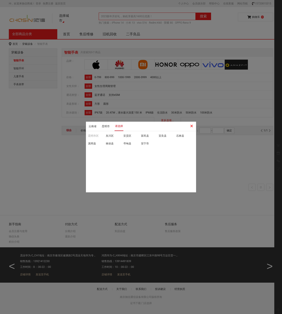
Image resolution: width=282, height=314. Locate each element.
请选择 (119, 126)
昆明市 (106, 126)
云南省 (92, 126)
